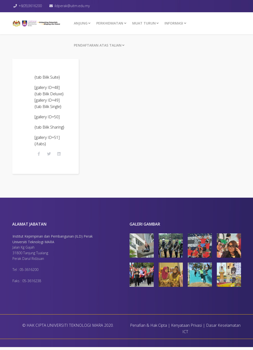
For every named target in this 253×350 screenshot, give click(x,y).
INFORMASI (174, 23)
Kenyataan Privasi (186, 328)
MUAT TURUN (144, 23)
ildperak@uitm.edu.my (73, 5)
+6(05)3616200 (31, 5)
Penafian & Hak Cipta (148, 328)
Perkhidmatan (109, 23)
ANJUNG (81, 23)
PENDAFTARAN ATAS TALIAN (97, 45)
